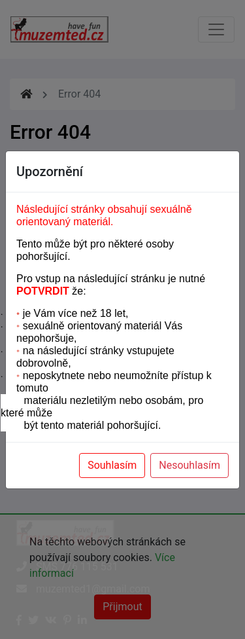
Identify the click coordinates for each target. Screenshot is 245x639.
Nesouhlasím (189, 465)
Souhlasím (112, 465)
